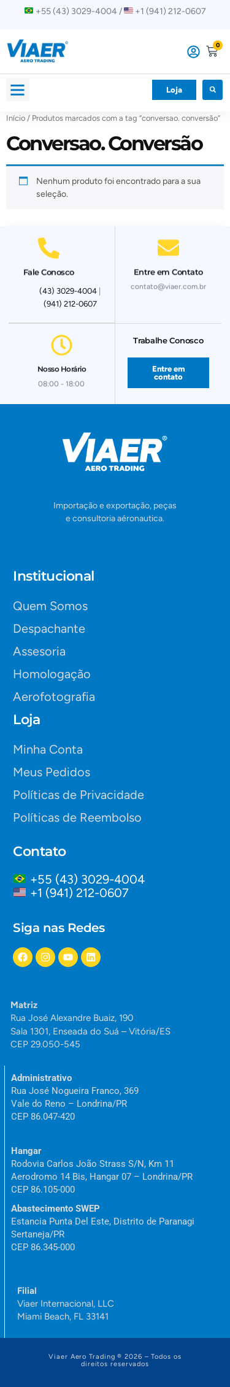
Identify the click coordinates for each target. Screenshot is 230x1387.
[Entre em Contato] (168, 243)
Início (15, 118)
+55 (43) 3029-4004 (90, 879)
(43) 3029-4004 (68, 291)
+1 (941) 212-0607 (79, 892)
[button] (17, 90)
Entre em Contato (168, 267)
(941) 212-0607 (70, 303)
